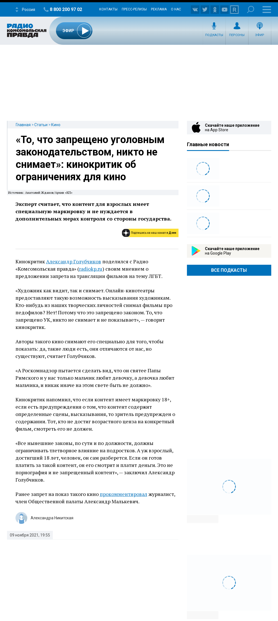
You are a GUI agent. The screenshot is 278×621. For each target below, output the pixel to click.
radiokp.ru (90, 268)
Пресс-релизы (134, 9)
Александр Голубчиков (73, 261)
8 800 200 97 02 (66, 9)
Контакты (108, 9)
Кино (55, 125)
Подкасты (214, 35)
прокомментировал (123, 494)
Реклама (159, 9)
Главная (23, 125)
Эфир (259, 35)
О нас (176, 9)
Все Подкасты (229, 270)
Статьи (41, 125)
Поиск (250, 9)
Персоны (237, 35)
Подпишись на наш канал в (153, 232)
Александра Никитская (52, 518)
